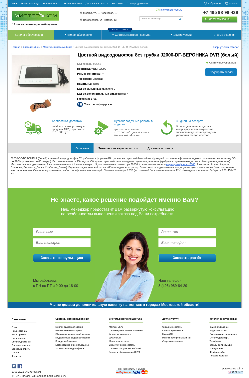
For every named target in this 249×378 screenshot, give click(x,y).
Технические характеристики (118, 148)
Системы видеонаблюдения (72, 318)
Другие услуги (182, 34)
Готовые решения (223, 34)
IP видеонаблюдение (66, 341)
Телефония (215, 341)
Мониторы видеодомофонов (57, 47)
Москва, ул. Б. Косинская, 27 (100, 12)
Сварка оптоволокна (172, 341)
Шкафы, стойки (217, 352)
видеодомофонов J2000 (180, 164)
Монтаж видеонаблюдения (69, 327)
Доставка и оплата (160, 148)
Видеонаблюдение (80, 34)
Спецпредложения (21, 341)
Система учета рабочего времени (126, 330)
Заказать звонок (219, 19)
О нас (14, 327)
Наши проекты (19, 334)
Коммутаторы (216, 348)
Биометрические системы (122, 345)
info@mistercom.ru (171, 9)
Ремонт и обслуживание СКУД (124, 352)
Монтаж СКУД (116, 327)
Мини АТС (167, 334)
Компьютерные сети (172, 330)
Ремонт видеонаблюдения (68, 330)
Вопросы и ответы (21, 349)
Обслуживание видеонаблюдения (72, 334)
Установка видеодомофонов (69, 348)
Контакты (16, 356)
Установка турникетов (120, 334)
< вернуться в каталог (225, 47)
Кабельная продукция (220, 345)
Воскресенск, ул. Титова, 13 (100, 19)
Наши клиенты (19, 338)
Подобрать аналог (221, 72)
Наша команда (19, 331)
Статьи (15, 352)
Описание (82, 148)
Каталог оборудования (29, 34)
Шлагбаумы (115, 337)
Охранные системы (172, 327)
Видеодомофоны (31, 47)
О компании (19, 319)
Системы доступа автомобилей (125, 348)
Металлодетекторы (118, 341)
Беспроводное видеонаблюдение (72, 345)
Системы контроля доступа (132, 34)
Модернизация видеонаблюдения (72, 337)
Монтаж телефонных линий (176, 337)
